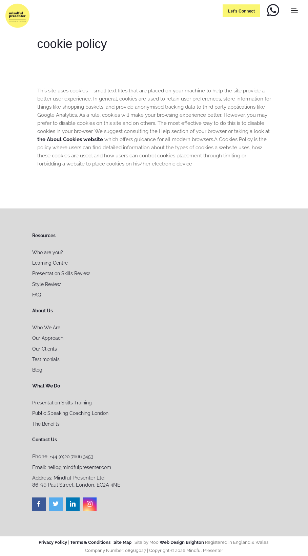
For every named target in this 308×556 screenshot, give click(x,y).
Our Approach (47, 338)
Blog (37, 370)
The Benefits (46, 424)
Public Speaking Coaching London (70, 413)
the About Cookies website (70, 139)
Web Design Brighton (182, 542)
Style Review (46, 284)
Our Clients (44, 349)
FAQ (36, 294)
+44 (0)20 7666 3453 (71, 456)
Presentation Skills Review (61, 273)
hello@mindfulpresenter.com (79, 467)
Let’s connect (241, 11)
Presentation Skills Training (62, 402)
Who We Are (46, 327)
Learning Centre (50, 263)
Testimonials (46, 359)
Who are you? (47, 252)
